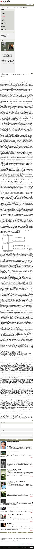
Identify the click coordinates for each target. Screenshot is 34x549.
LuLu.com (12, 59)
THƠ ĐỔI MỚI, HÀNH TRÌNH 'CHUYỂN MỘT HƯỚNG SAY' (15, 514)
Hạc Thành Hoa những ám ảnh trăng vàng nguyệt (13, 441)
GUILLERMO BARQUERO (4, 37)
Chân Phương (8, 525)
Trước (29, 73)
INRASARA (8, 516)
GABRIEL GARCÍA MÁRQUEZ (5, 34)
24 (15, 532)
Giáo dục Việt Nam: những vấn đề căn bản (12, 459)
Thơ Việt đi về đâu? (9, 523)
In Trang (0, 420)
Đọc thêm (31, 449)
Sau (31, 73)
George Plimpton (3, 35)
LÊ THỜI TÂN (2, 76)
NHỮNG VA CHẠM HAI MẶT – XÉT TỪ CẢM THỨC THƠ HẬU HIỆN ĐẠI (17, 481)
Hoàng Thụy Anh (9, 483)
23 (14, 532)
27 (19, 532)
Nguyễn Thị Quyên (9, 471)
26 (18, 532)
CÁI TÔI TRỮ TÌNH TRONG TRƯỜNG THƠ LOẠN (14, 469)
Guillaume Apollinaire (3, 36)
